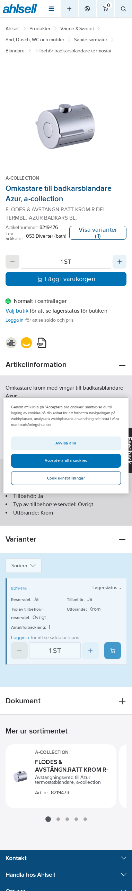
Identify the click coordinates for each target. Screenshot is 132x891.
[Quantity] (66, 262)
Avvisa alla (65, 443)
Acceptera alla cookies (66, 460)
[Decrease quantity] (12, 262)
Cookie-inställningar (66, 478)
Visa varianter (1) (98, 232)
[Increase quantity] (119, 262)
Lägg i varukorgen (66, 278)
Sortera (23, 565)
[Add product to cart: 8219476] (112, 650)
